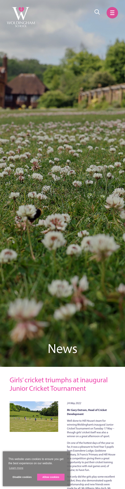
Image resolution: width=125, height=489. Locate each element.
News (62, 348)
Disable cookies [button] (22, 477)
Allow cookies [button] (50, 477)
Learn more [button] (16, 468)
